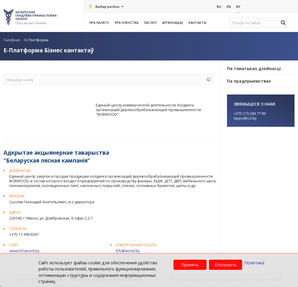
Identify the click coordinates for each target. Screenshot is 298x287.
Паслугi (151, 23)
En (229, 6)
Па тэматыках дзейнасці (254, 68)
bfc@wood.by (128, 250)
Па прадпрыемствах (249, 81)
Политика (254, 262)
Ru (219, 6)
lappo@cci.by (245, 118)
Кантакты (197, 23)
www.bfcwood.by (24, 250)
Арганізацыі (173, 23)
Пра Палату (100, 23)
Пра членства (127, 23)
